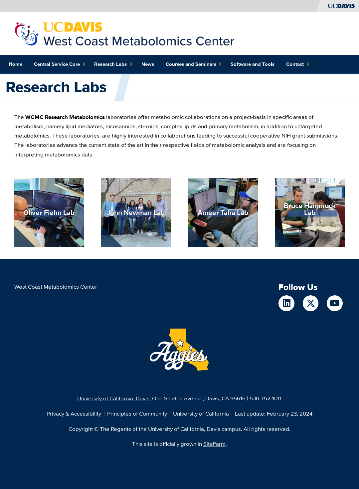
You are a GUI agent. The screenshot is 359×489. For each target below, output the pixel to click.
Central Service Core (60, 64)
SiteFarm (214, 444)
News (147, 64)
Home (15, 64)
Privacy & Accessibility (74, 413)
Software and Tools (252, 64)
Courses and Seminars (194, 64)
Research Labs (113, 64)
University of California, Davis (113, 398)
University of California (201, 413)
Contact (297, 64)
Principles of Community (137, 413)
